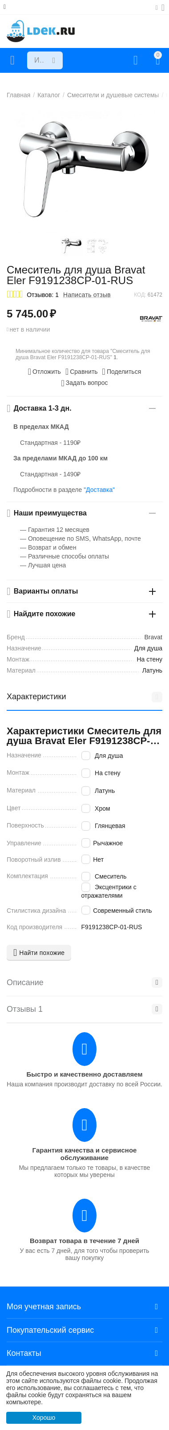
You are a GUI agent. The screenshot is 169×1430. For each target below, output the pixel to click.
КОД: (140, 295)
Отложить (44, 371)
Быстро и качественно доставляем (84, 1074)
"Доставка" (99, 489)
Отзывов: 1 (43, 294)
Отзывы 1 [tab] (84, 1009)
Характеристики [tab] (84, 697)
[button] (121, 371)
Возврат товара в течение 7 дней (84, 1240)
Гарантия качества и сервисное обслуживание (84, 1153)
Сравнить (81, 371)
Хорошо (44, 1417)
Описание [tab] (84, 982)
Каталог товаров (12, 60)
